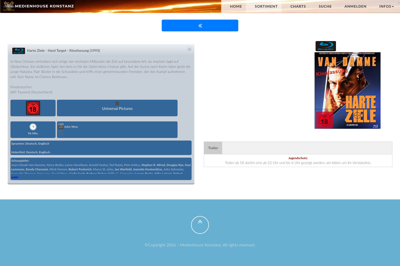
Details (189, 49)
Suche (325, 6)
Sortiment (266, 6)
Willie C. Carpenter (120, 173)
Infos (386, 6)
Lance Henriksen (76, 165)
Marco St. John (103, 169)
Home (236, 6)
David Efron (60, 173)
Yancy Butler (54, 165)
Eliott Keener (58, 169)
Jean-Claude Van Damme (28, 165)
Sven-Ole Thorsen (23, 173)
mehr (14, 177)
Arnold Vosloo (98, 165)
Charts (298, 6)
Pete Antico (132, 165)
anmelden (356, 6)
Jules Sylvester (173, 169)
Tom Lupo (43, 173)
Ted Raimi (116, 165)
